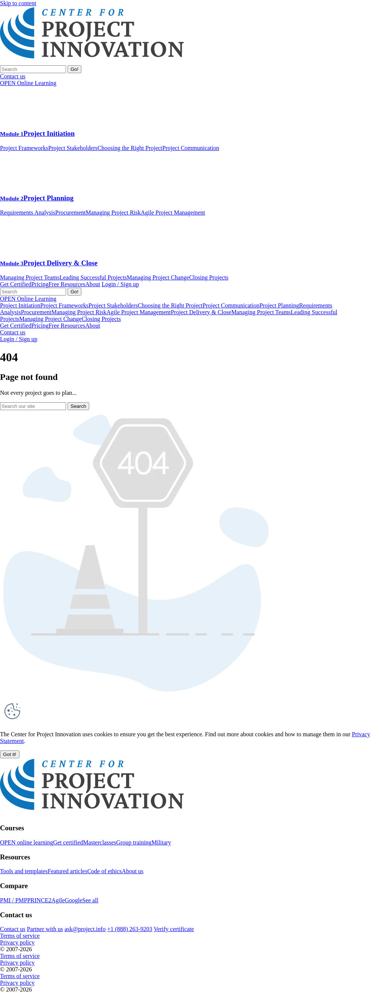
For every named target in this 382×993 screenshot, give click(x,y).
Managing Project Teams (29, 277)
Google (73, 900)
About (92, 284)
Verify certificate (174, 929)
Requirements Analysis (27, 212)
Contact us (12, 332)
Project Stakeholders (72, 148)
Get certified (68, 842)
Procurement (70, 212)
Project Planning (36, 198)
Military (161, 842)
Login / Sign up (120, 284)
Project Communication (190, 148)
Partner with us (45, 929)
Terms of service (20, 936)
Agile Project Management (173, 212)
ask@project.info (85, 929)
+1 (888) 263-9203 (129, 929)
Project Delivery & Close (48, 263)
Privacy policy (17, 942)
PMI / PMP (13, 900)
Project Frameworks (24, 148)
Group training (133, 842)
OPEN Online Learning (28, 83)
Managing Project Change (158, 277)
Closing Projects (208, 277)
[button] (9, 754)
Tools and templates (24, 871)
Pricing (39, 284)
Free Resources (66, 284)
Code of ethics (104, 871)
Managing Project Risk (113, 212)
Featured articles (67, 871)
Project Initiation (37, 133)
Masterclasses (99, 842)
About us (132, 871)
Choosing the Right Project (129, 148)
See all (90, 900)
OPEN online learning (26, 842)
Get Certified (15, 284)
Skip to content (18, 3)
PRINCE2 (39, 900)
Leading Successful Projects (92, 277)
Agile (58, 900)
